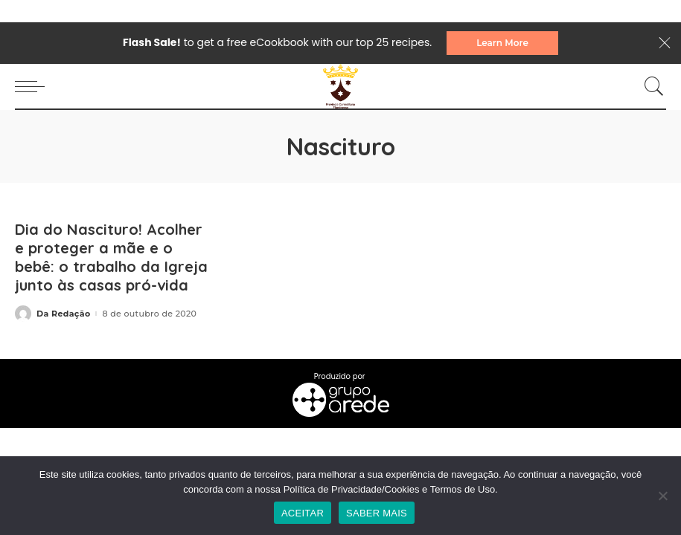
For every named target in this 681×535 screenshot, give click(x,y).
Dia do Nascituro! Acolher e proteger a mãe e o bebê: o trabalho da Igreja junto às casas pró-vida (111, 257)
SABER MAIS (376, 513)
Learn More (502, 42)
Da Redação (63, 314)
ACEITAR (302, 513)
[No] (662, 495)
